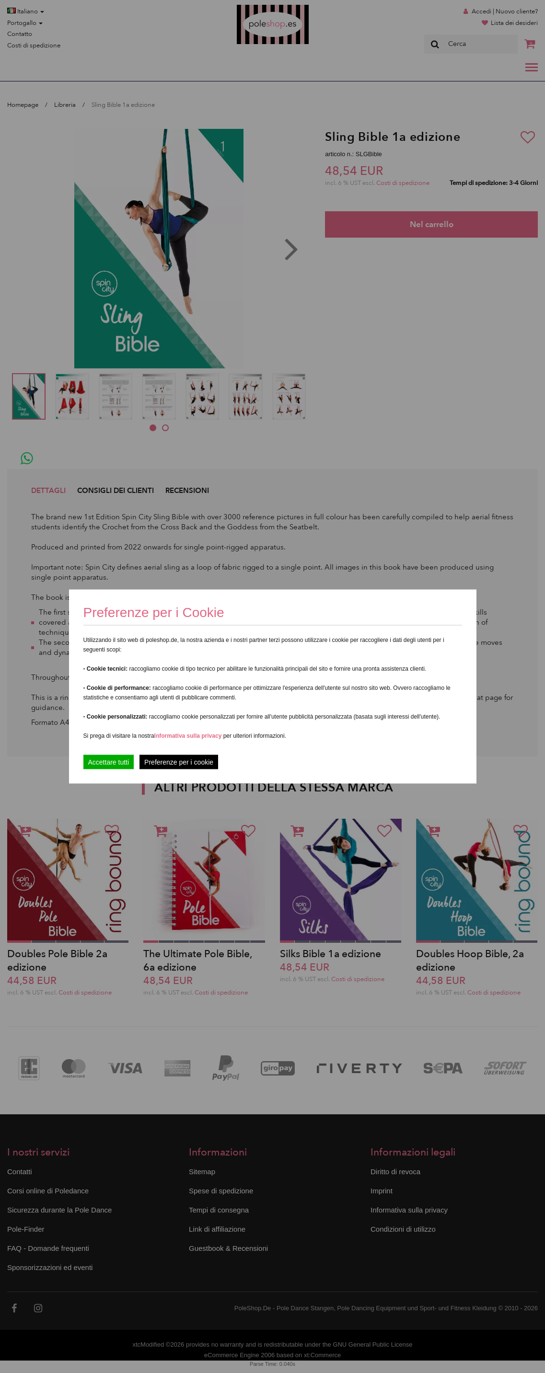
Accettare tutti (108, 762)
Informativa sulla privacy (188, 735)
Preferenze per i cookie (178, 762)
